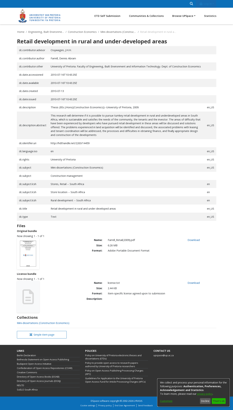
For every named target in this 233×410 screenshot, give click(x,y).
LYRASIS (138, 400)
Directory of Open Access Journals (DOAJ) (39, 381)
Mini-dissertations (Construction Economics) (118, 32)
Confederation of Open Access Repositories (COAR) (44, 368)
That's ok (219, 401)
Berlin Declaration (26, 355)
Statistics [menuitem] (210, 16)
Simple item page (42, 334)
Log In (205, 3)
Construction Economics (82, 32)
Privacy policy (105, 405)
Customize (166, 401)
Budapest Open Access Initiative (34, 363)
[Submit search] (191, 4)
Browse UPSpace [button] (182, 16)
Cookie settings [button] (87, 405)
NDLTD (20, 385)
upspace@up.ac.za (163, 355)
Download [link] (194, 240)
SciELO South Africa (27, 389)
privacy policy (205, 393)
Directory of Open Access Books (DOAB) (38, 376)
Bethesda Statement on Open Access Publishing (43, 359)
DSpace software (100, 400)
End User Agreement (125, 405)
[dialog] (193, 392)
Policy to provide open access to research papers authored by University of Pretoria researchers (111, 364)
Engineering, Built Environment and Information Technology (46, 32)
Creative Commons (27, 372)
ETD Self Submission (107, 16)
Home (20, 32)
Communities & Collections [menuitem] (146, 16)
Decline (205, 401)
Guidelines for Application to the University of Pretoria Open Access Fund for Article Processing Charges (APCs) (115, 380)
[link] (43, 323)
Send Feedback (145, 405)
